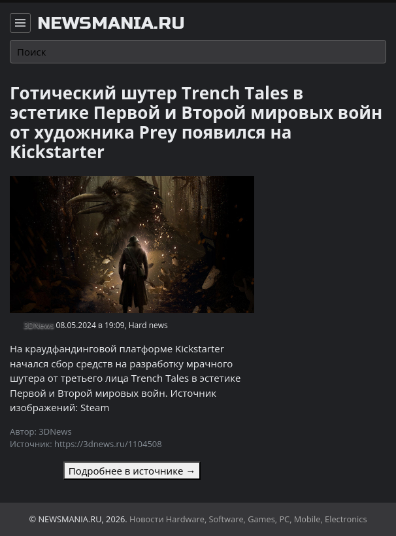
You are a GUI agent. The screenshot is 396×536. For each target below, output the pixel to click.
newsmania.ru (111, 23)
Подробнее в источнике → (132, 470)
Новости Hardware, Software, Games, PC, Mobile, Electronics (248, 519)
